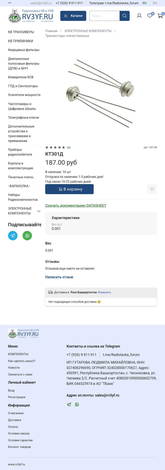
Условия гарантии (20, 440)
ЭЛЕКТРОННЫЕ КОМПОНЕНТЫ (88, 31)
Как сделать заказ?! (21, 361)
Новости (14, 367)
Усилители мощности (24, 95)
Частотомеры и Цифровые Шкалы (22, 106)
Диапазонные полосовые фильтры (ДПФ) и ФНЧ (23, 63)
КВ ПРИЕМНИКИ (20, 41)
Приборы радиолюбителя (20, 152)
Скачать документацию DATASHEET (75, 205)
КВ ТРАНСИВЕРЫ (21, 32)
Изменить (104, 292)
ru (144, 3)
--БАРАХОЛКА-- (19, 186)
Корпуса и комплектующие (20, 165)
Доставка (14, 420)
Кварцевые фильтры (23, 50)
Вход (11, 390)
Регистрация (16, 397)
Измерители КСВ (21, 77)
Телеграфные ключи (23, 117)
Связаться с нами (20, 374)
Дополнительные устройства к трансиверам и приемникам (21, 133)
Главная (51, 31)
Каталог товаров (19, 447)
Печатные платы (20, 177)
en (155, 3)
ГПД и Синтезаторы (23, 86)
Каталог (73, 16)
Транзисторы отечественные (67, 36)
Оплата (13, 427)
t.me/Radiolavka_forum (121, 355)
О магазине (16, 413)
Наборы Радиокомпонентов (23, 197)
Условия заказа (19, 433)
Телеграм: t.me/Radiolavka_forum (114, 3)
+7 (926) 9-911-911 (69, 3)
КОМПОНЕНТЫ (18, 354)
